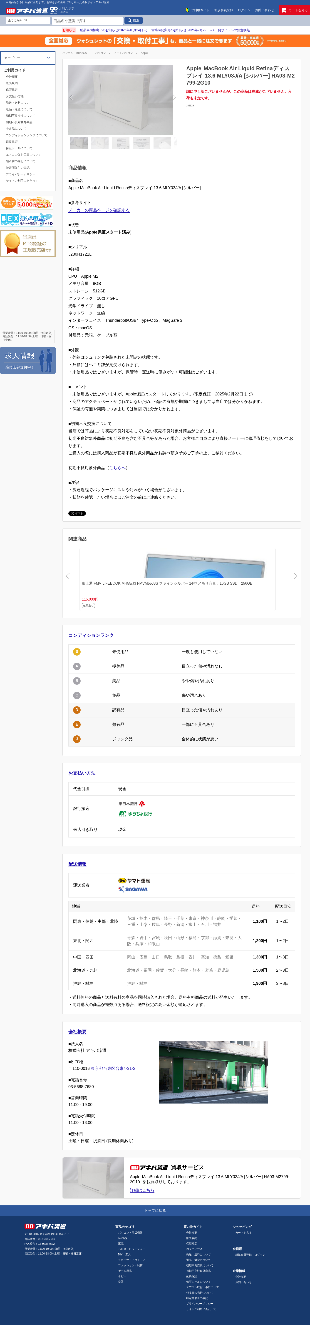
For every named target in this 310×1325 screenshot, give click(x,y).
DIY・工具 (124, 1254)
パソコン (100, 53)
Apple (144, 53)
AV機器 (122, 1238)
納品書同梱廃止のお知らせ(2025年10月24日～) (113, 30)
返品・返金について (19, 109)
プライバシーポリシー (20, 174)
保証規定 (12, 89)
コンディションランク (91, 635)
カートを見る (294, 10)
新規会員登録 (223, 10)
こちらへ (117, 467)
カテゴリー (12, 58)
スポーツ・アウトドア (131, 1260)
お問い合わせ (264, 10)
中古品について (16, 128)
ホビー (122, 1276)
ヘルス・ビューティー (131, 1249)
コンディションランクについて (26, 135)
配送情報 (77, 864)
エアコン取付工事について (23, 154)
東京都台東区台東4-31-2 (113, 1068)
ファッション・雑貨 (130, 1265)
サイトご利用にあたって (22, 180)
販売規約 (12, 83)
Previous (97, 100)
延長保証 (12, 141)
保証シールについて (19, 148)
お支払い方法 (82, 773)
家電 (121, 1243)
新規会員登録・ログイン (250, 1254)
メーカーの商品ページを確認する (99, 210)
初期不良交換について (20, 115)
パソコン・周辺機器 (74, 53)
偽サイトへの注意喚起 (234, 30)
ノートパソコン (123, 53)
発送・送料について (19, 102)
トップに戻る (155, 1210)
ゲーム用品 (125, 1270)
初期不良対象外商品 (19, 122)
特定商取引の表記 (18, 167)
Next (147, 100)
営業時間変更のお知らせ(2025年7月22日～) (182, 30)
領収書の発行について (20, 161)
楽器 (121, 1281)
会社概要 (77, 1031)
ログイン (244, 10)
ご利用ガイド (200, 10)
